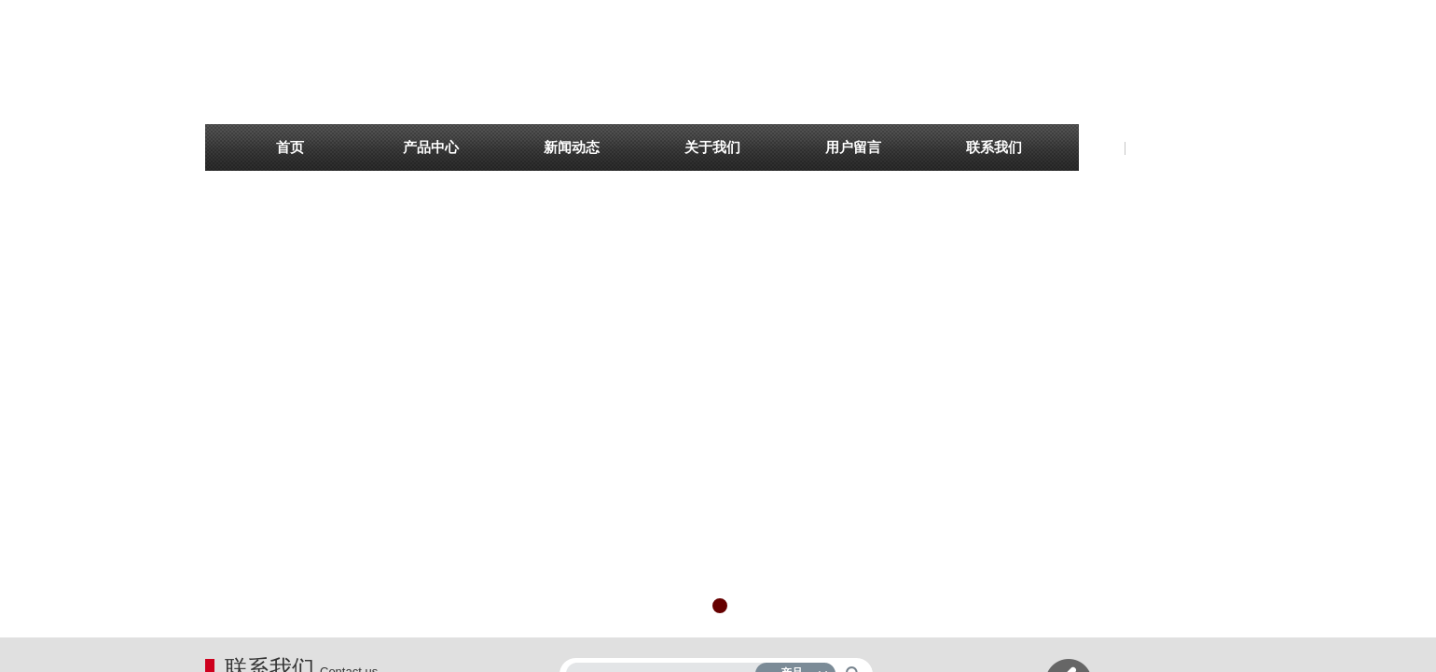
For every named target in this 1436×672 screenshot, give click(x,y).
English (1100, 148)
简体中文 (1156, 148)
